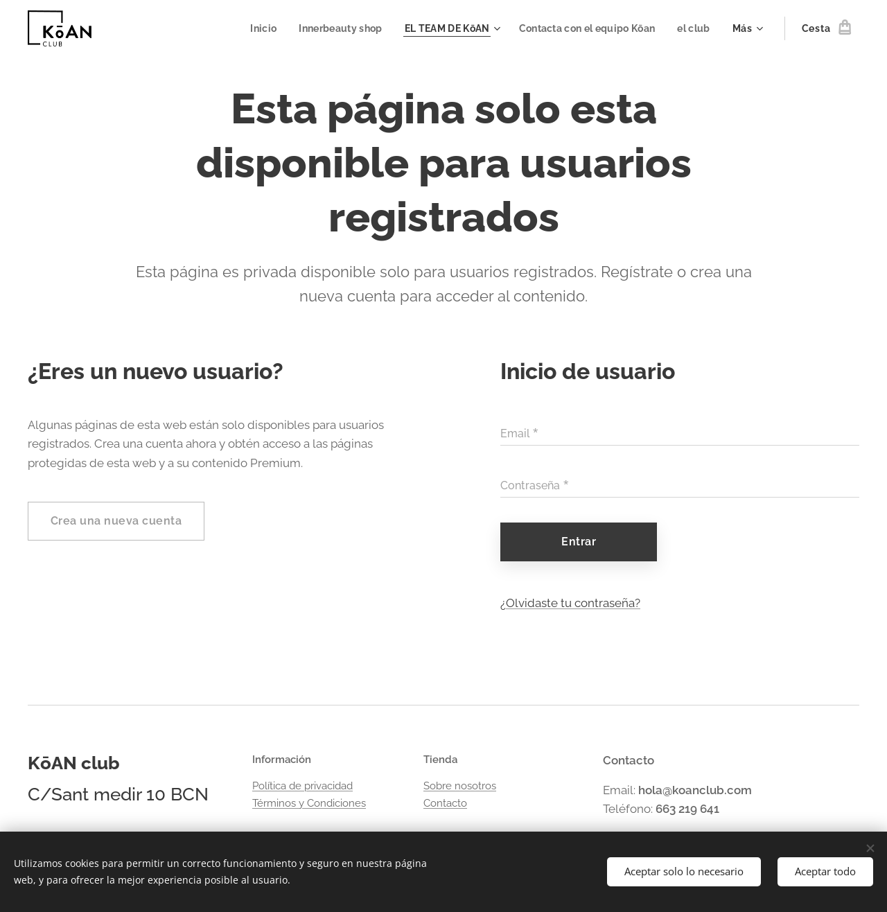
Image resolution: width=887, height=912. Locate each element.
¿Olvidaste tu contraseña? (570, 603)
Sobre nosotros (459, 786)
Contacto (445, 802)
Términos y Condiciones (309, 802)
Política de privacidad (302, 786)
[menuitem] (250, 28)
